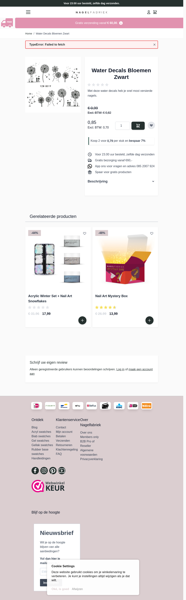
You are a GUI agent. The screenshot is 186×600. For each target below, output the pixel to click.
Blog (34, 427)
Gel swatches (40, 440)
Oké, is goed (60, 589)
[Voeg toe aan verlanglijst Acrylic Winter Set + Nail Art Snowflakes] (84, 233)
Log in (121, 369)
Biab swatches (41, 436)
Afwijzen (77, 589)
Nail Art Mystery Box (111, 296)
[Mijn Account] (149, 12)
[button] (99, 85)
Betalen (61, 436)
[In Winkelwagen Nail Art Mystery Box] (149, 320)
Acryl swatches (41, 431)
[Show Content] (7, 22)
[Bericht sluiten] (154, 44)
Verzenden (63, 440)
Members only (89, 437)
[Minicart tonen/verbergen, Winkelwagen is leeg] (155, 12)
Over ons (86, 432)
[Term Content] (121, 23)
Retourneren (64, 445)
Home (28, 33)
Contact (61, 427)
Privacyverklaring (91, 459)
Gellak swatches (42, 445)
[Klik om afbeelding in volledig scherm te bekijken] (53, 84)
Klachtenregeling (67, 449)
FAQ (59, 453)
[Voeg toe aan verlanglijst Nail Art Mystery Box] (151, 233)
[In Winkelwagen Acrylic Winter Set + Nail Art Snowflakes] (82, 320)
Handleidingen (41, 458)
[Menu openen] (28, 12)
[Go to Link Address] (99, 23)
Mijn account (64, 431)
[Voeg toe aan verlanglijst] (151, 125)
